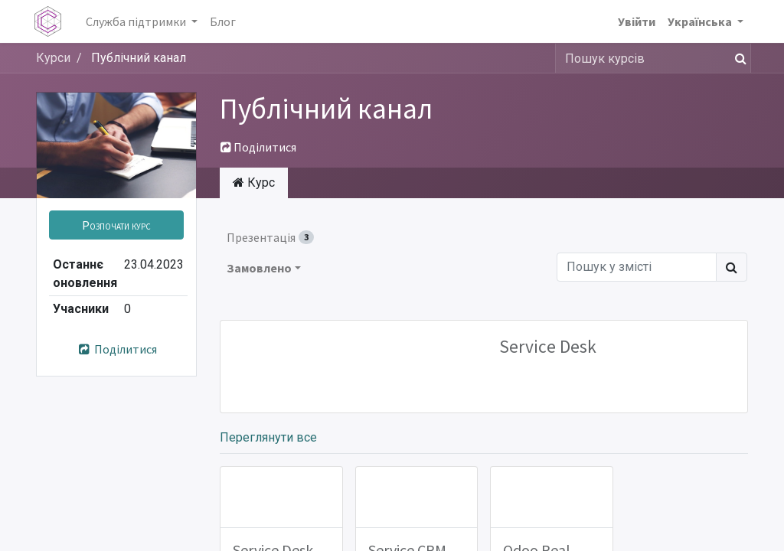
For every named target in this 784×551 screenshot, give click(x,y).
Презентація (270, 237)
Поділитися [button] (258, 147)
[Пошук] (737, 58)
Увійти (635, 21)
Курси (53, 58)
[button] (116, 225)
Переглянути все (268, 437)
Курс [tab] (254, 182)
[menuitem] (224, 21)
